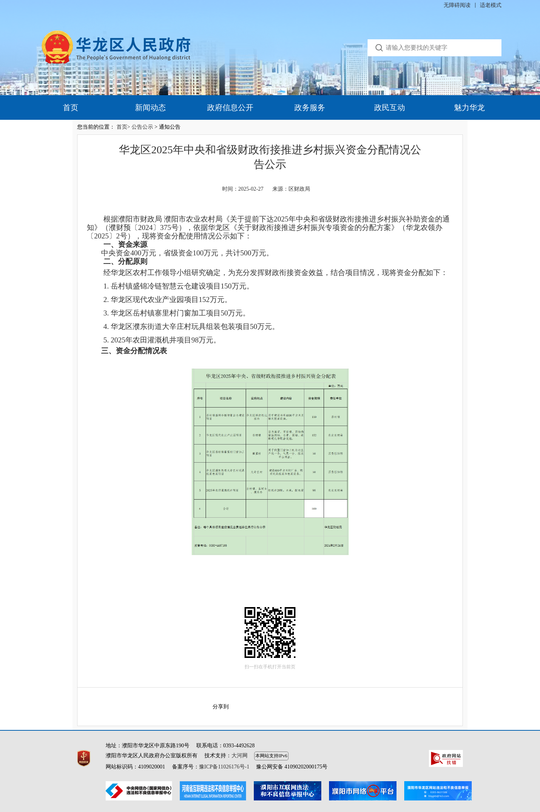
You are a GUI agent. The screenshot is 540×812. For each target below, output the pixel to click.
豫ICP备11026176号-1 (224, 767)
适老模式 (490, 5)
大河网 (239, 755)
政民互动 (389, 107)
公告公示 (142, 127)
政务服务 (309, 107)
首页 (70, 107)
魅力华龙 (469, 107)
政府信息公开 (230, 107)
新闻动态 (150, 107)
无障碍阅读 (457, 5)
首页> (123, 127)
